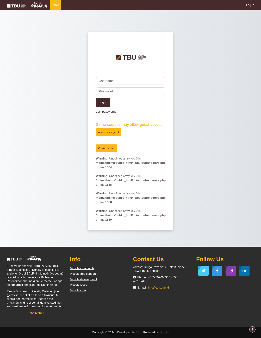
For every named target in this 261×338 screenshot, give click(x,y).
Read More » (35, 313)
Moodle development (83, 279)
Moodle (164, 332)
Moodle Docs (78, 284)
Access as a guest (108, 132)
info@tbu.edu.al (158, 287)
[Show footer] (252, 329)
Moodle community (82, 268)
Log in (250, 5)
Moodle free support (83, 273)
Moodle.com (78, 290)
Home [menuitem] (55, 5)
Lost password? (106, 111)
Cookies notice (106, 148)
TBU (139, 332)
